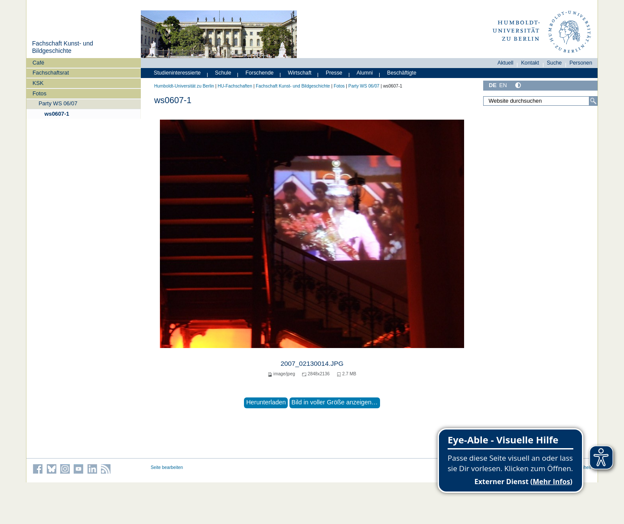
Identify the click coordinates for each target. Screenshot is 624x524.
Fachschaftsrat (50, 72)
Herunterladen (266, 402)
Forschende (260, 73)
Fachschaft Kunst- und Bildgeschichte (62, 47)
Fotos (39, 93)
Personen (580, 63)
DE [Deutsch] (493, 85)
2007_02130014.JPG (311, 363)
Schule (223, 73)
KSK (38, 83)
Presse (334, 73)
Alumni (365, 73)
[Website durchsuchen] (540, 101)
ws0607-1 (57, 114)
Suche (554, 63)
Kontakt (530, 63)
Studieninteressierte (177, 73)
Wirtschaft (300, 73)
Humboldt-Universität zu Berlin (184, 86)
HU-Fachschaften (235, 86)
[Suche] (593, 101)
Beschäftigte (401, 73)
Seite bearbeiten (167, 467)
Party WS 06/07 (58, 103)
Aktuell (505, 63)
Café (38, 62)
